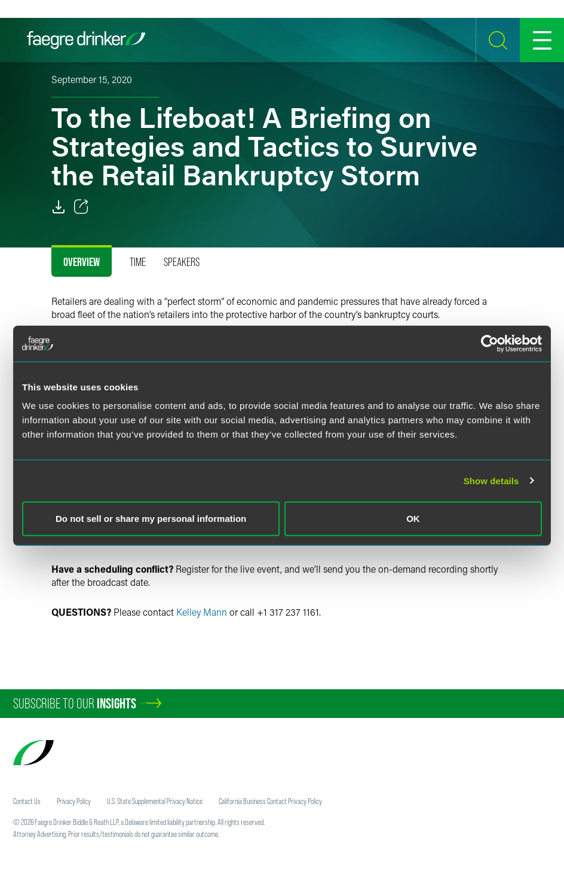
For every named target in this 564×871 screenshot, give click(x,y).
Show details (491, 480)
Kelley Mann (201, 612)
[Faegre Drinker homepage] (86, 40)
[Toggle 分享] (81, 207)
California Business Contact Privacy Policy (270, 801)
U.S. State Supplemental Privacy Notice (155, 801)
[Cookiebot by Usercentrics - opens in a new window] (489, 343)
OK (413, 519)
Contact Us (27, 801)
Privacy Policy (74, 801)
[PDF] (58, 207)
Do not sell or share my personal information (151, 519)
